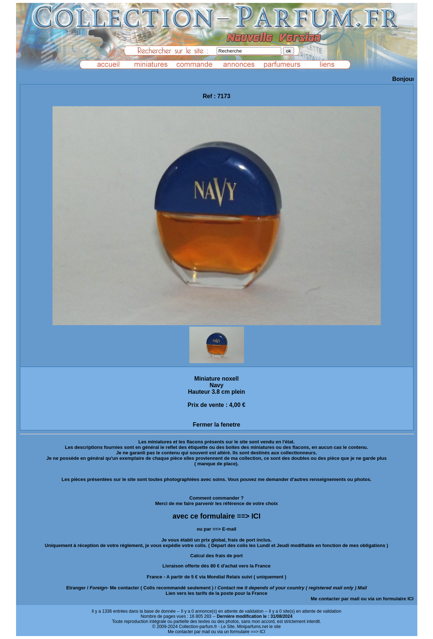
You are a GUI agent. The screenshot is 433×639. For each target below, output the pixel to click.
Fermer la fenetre (216, 424)
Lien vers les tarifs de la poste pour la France (216, 593)
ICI (410, 598)
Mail (362, 587)
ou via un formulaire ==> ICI (238, 631)
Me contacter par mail (335, 598)
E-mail (229, 529)
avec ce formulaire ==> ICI (216, 516)
